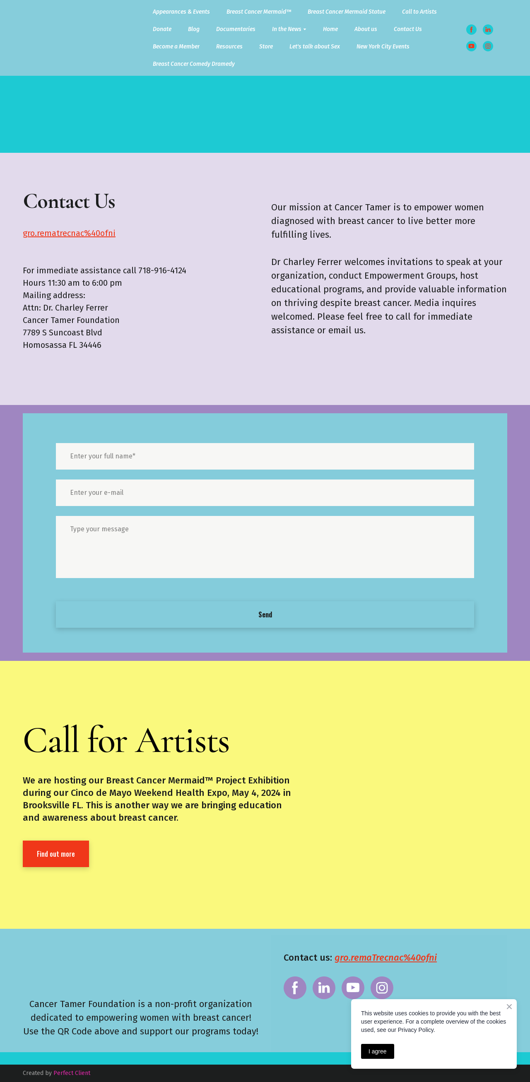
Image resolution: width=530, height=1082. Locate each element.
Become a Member (176, 46)
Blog (194, 29)
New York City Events (383, 46)
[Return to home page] (48, 38)
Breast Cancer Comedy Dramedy (194, 63)
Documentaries (235, 29)
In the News (286, 29)
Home (330, 29)
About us (365, 29)
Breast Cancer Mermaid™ (258, 11)
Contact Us (408, 29)
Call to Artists (419, 11)
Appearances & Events (181, 11)
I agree (378, 1051)
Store (266, 46)
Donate (162, 29)
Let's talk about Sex (314, 46)
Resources (229, 46)
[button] (471, 29)
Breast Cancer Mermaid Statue (346, 11)
